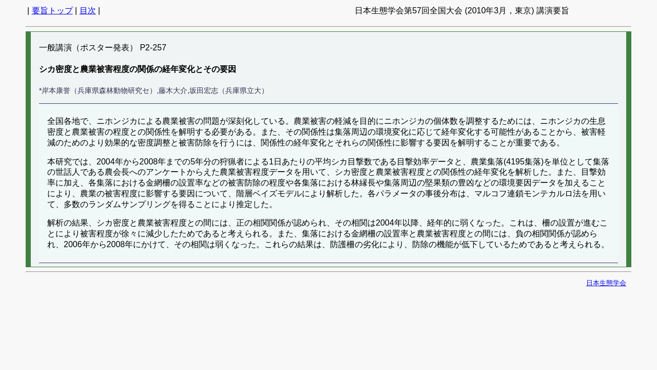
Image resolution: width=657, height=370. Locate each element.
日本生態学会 (606, 283)
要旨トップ (52, 10)
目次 (88, 10)
